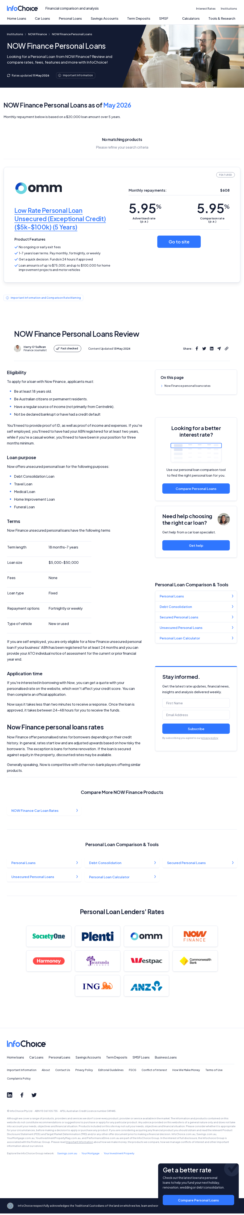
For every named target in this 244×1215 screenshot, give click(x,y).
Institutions (229, 8)
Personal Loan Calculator (180, 638)
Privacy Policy (84, 1074)
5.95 (145, 208)
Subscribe (196, 729)
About (46, 1074)
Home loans (15, 1062)
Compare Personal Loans (196, 488)
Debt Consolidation (176, 606)
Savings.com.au (67, 1157)
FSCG (132, 1074)
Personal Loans (70, 18)
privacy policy (209, 737)
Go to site (179, 241)
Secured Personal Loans (179, 617)
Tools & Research (221, 18)
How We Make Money (186, 1074)
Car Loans (42, 18)
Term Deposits (138, 18)
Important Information (21, 1074)
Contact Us (62, 1074)
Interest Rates (206, 8)
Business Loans (166, 1062)
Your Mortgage (90, 1157)
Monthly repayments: (148, 190)
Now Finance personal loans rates (187, 385)
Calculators (191, 18)
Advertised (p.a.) (144, 220)
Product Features (30, 239)
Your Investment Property (119, 1157)
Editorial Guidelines (111, 1074)
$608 (225, 190)
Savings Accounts (104, 18)
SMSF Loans (141, 1062)
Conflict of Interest (154, 1074)
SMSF (163, 18)
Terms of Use (214, 1074)
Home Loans (16, 18)
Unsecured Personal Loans (181, 627)
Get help (196, 545)
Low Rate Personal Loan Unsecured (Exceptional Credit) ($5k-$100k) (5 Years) (60, 219)
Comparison (212, 220)
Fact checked (67, 348)
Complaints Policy (19, 1083)
